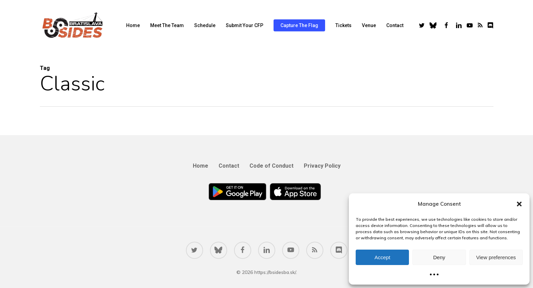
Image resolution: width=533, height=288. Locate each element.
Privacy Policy (322, 166)
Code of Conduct (271, 166)
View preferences (496, 257)
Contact (229, 166)
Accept (382, 257)
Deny (439, 257)
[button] (519, 204)
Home (200, 166)
